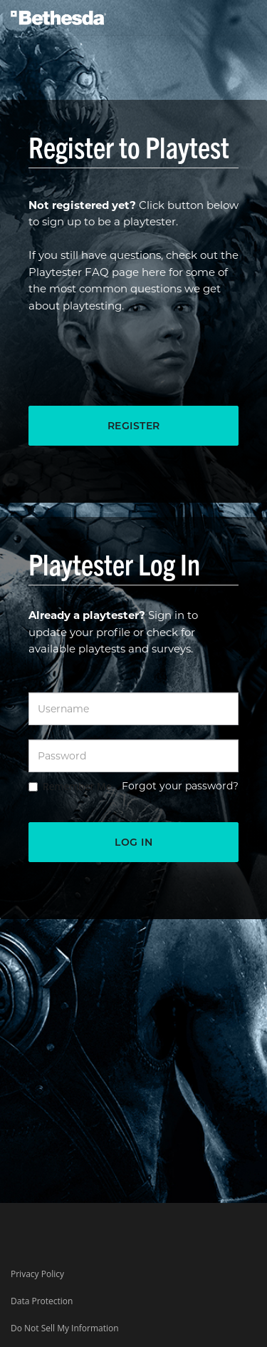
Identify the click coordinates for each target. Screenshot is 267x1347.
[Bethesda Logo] (58, 13)
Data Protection (42, 1301)
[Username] (133, 708)
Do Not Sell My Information (65, 1328)
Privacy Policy (37, 1274)
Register (134, 425)
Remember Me (77, 786)
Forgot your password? (180, 785)
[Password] (133, 755)
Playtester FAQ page (83, 272)
